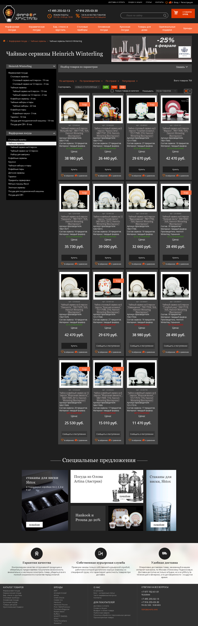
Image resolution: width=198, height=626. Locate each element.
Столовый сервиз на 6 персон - (31, 80)
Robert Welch (59, 611)
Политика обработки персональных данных (112, 615)
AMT (55, 590)
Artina (56, 595)
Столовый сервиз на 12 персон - (31, 84)
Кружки (12, 161)
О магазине (98, 590)
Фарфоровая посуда (12, 28)
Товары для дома (144, 28)
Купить (74, 169)
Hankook (57, 602)
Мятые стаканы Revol (18, 183)
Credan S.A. (58, 600)
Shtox (56, 618)
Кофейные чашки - (25, 113)
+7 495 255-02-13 (150, 598)
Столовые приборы (82, 28)
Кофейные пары (18, 109)
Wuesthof (58, 623)
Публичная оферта (101, 613)
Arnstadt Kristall (60, 593)
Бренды (187, 28)
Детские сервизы (16, 172)
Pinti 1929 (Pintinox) (62, 607)
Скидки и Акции (135, 2)
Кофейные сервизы (17, 158)
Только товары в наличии (125, 90)
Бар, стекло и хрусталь (60, 28)
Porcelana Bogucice (61, 609)
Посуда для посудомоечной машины (26, 191)
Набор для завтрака (20, 154)
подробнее (34, 524)
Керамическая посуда (37, 28)
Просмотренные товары (104, 617)
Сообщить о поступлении (108, 346)
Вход (176, 2)
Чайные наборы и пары (22, 102)
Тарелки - (18, 117)
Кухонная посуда (125, 28)
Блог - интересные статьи (104, 593)
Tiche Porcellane (60, 621)
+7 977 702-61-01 (150, 591)
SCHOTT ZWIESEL (60, 616)
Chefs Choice (59, 597)
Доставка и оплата (116, 2)
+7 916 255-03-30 (150, 602)
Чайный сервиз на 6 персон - (30, 91)
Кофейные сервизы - (23, 98)
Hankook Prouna (60, 604)
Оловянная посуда (104, 28)
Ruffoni (57, 614)
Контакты (159, 2)
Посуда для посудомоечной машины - (32, 120)
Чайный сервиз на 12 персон (24, 150)
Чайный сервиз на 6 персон (24, 147)
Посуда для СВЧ (15, 195)
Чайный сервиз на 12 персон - (30, 95)
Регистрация (187, 2)
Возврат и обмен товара (104, 610)
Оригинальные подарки (167, 28)
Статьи (149, 2)
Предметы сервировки (19, 180)
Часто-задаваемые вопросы (105, 595)
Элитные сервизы (16, 187)
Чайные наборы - (24, 106)
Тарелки (12, 176)
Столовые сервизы (19, 76)
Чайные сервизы (38, 41)
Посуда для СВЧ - (21, 124)
